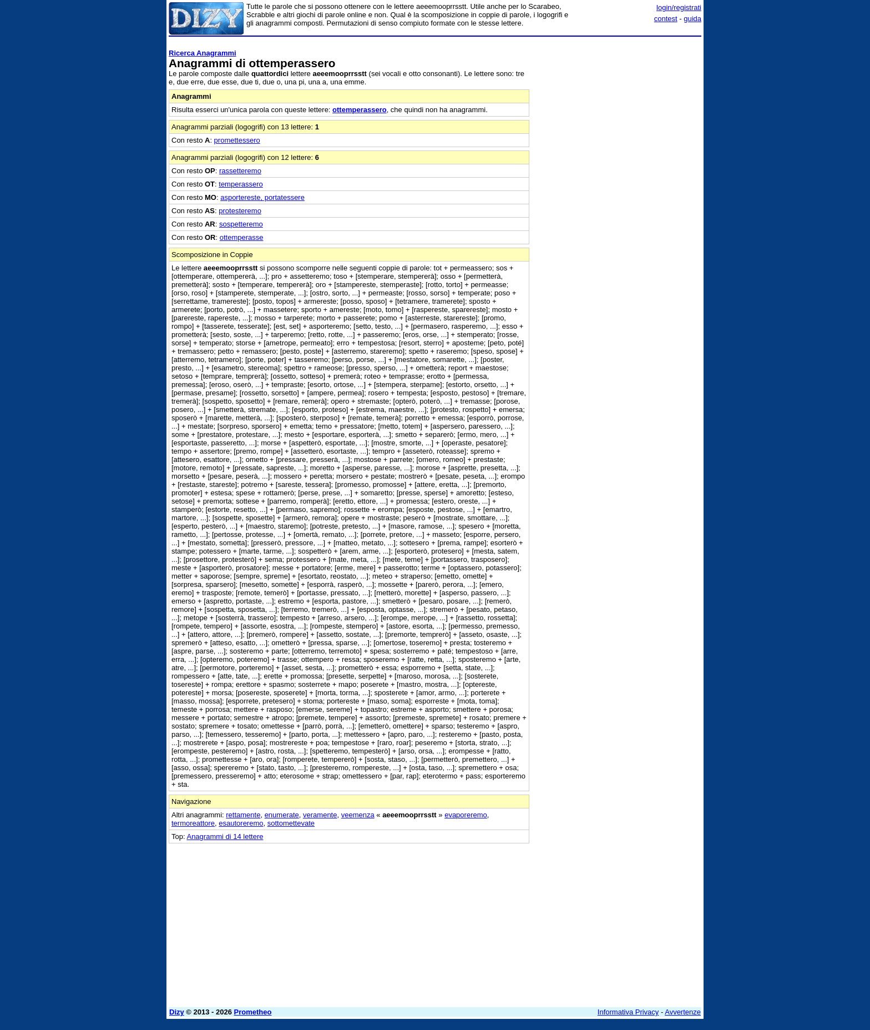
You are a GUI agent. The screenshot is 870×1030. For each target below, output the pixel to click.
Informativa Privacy (628, 1012)
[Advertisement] (618, 207)
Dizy (176, 1012)
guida (692, 18)
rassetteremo (240, 171)
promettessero (237, 140)
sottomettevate (291, 823)
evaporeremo (465, 815)
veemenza (358, 815)
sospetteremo (241, 224)
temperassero (240, 184)
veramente (320, 815)
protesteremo (240, 211)
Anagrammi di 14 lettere (224, 836)
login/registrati (678, 7)
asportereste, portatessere (262, 197)
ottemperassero (359, 109)
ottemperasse (242, 237)
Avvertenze (683, 1012)
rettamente (243, 815)
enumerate (282, 815)
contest (665, 18)
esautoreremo (241, 823)
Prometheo (253, 1012)
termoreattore (193, 823)
